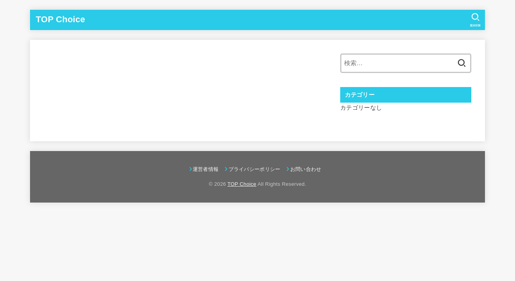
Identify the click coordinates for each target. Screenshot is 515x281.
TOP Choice (60, 19)
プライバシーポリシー (255, 169)
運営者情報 (206, 169)
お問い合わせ (305, 169)
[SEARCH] (475, 20)
